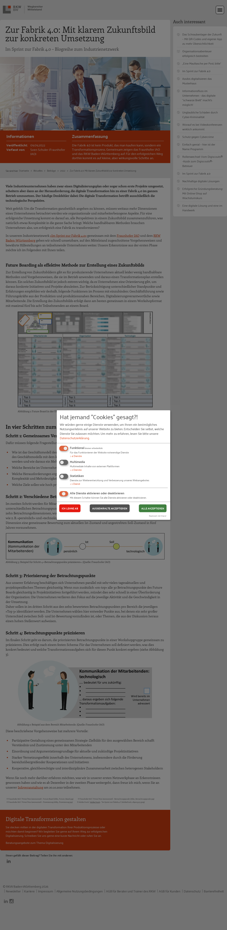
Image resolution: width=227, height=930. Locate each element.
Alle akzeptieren (152, 508)
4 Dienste (76, 456)
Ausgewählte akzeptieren (109, 508)
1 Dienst (75, 483)
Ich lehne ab (70, 508)
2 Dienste (76, 469)
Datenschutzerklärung (74, 438)
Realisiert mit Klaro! (157, 516)
